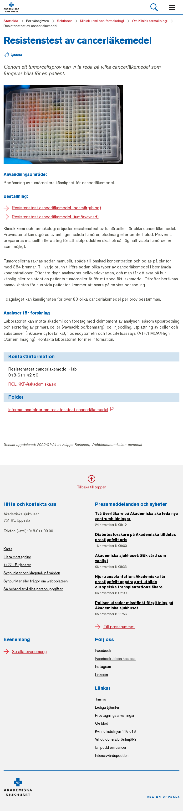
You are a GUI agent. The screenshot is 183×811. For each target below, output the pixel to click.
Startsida (11, 21)
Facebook (103, 650)
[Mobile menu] (171, 7)
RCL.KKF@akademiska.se (32, 384)
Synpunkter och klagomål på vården (32, 573)
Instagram (103, 666)
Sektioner (64, 21)
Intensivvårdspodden (111, 755)
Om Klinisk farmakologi (150, 21)
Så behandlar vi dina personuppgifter (33, 589)
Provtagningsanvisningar (114, 715)
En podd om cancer (110, 747)
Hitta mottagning (17, 557)
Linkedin (101, 674)
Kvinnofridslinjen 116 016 (115, 731)
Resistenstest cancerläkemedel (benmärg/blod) (56, 207)
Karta (8, 549)
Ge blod (101, 723)
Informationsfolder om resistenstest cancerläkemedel (58, 409)
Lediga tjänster (107, 707)
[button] (154, 7)
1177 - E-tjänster (17, 565)
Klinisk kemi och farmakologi (102, 21)
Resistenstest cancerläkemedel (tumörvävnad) (55, 217)
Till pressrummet (119, 626)
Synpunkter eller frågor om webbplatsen (36, 581)
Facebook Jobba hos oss (115, 658)
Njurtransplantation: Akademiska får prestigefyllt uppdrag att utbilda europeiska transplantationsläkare (130, 582)
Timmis (100, 699)
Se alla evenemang (29, 651)
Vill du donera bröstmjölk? (116, 739)
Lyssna (16, 54)
